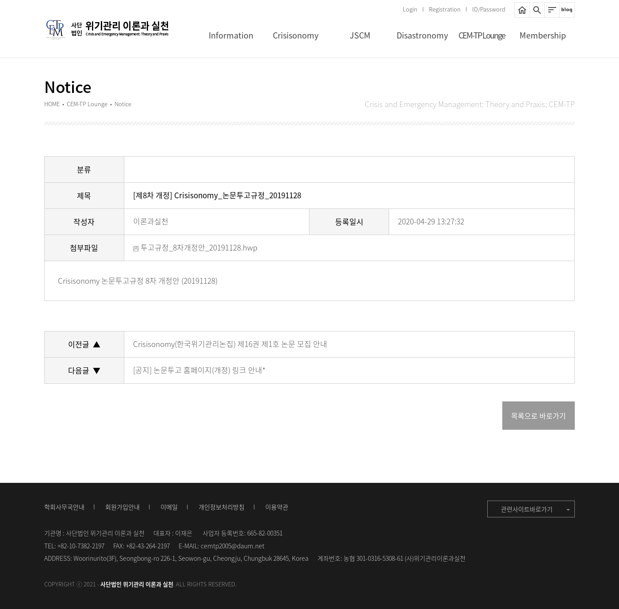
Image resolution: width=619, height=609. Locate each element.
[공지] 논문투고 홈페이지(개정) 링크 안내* (199, 369)
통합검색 (537, 10)
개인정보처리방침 (222, 506)
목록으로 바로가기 (538, 415)
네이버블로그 (567, 10)
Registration (445, 9)
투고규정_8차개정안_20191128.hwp (195, 247)
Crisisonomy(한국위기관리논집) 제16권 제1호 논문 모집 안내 (230, 343)
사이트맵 (552, 10)
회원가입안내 (122, 506)
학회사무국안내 (64, 506)
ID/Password (488, 9)
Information (231, 35)
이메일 (169, 506)
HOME (522, 10)
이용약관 (276, 506)
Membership (543, 35)
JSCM (360, 35)
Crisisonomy (295, 35)
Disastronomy (422, 35)
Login (410, 9)
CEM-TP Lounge (482, 35)
